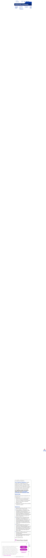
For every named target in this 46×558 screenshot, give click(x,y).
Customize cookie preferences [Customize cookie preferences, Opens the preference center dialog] (24, 552)
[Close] (26, 544)
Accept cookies (23, 547)
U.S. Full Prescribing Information (17, 1)
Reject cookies (23, 549)
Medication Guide (22, 1)
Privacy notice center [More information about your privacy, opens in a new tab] (7, 555)
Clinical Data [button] (16, 7)
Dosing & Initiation (21, 7)
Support (26, 6)
